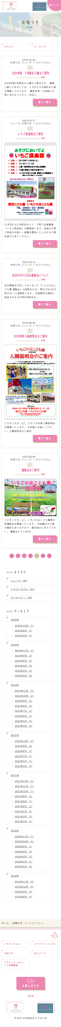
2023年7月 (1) (23, 713)
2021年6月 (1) (23, 809)
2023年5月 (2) (23, 723)
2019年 (15, 878)
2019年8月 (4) (23, 899)
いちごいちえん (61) (23, 591)
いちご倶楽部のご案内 (30, 135)
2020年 (15, 833)
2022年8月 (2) (23, 754)
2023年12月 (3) (24, 693)
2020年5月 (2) (23, 859)
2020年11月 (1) (24, 839)
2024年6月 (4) (23, 668)
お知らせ (15, 63)
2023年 (15, 687)
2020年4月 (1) (23, 864)
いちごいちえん (42, 63)
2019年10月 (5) (24, 889)
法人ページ (40, 956)
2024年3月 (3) (23, 678)
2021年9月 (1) (23, 799)
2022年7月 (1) (23, 759)
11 (30, 558)
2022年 (15, 738)
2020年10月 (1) (24, 844)
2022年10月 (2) (24, 743)
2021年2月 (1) (23, 824)
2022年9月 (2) (23, 748)
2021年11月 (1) (24, 789)
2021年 (15, 778)
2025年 (15, 622)
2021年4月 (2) (23, 814)
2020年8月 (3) (23, 854)
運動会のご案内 (30, 472)
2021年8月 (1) (23, 804)
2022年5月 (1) (23, 764)
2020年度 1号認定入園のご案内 (30, 73)
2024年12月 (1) (24, 653)
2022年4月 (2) (23, 769)
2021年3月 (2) (23, 819)
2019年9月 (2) (23, 894)
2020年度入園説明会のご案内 (30, 338)
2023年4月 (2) (23, 728)
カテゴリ (9, 47)
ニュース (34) (19, 583)
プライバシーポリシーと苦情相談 (15, 967)
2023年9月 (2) (23, 703)
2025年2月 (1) (23, 638)
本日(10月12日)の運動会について (30, 276)
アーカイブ (40, 47)
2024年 (15, 647)
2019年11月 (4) (24, 884)
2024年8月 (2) (23, 663)
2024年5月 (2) (23, 673)
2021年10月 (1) (24, 794)
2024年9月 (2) (23, 658)
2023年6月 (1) (23, 718)
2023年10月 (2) (24, 698)
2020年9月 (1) (23, 849)
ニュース (27, 63)
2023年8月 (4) (23, 708)
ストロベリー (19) (21, 600)
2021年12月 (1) (24, 784)
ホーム (6, 925)
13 (43, 558)
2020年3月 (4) (23, 869)
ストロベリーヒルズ (45, 947)
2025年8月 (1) (23, 633)
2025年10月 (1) (24, 628)
